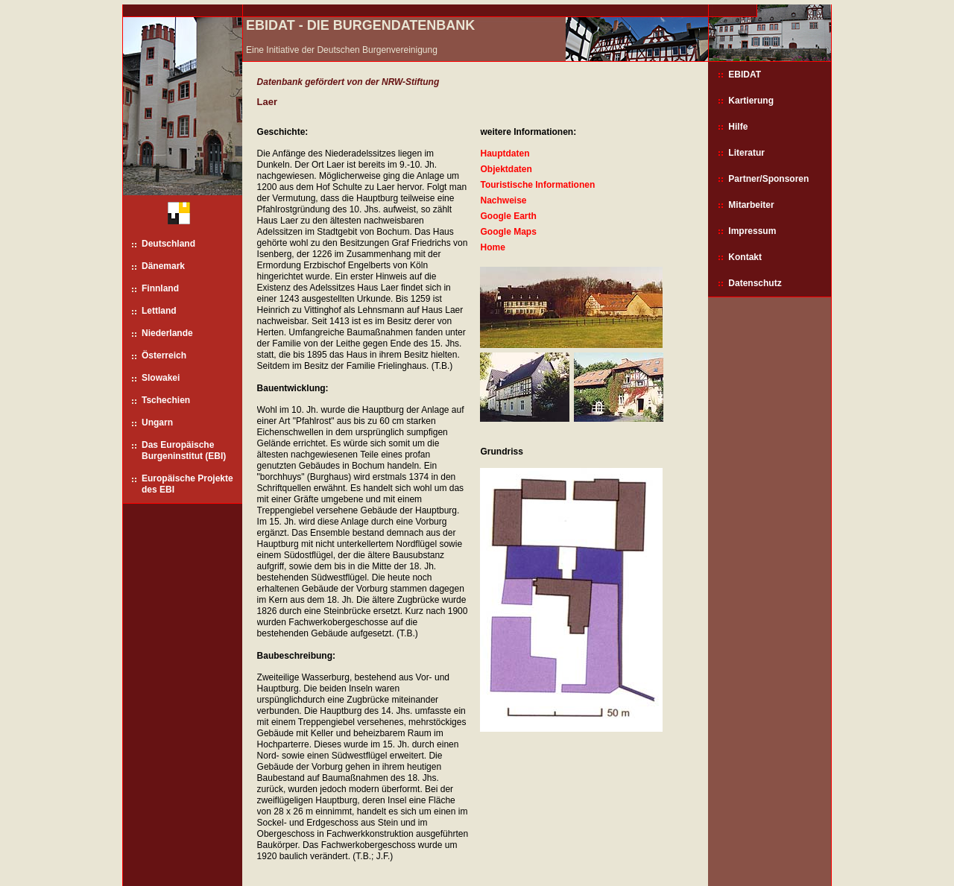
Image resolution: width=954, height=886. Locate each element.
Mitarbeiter (751, 205)
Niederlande (167, 333)
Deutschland (168, 243)
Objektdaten (505, 169)
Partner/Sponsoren (768, 179)
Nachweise (503, 200)
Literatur (746, 153)
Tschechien (166, 400)
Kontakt (745, 257)
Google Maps (508, 232)
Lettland (159, 311)
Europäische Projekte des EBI (187, 484)
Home (492, 247)
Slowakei (161, 378)
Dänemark (163, 266)
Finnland (160, 288)
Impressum (752, 231)
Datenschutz (754, 283)
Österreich (164, 355)
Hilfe (738, 126)
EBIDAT (744, 74)
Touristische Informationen (537, 185)
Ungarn (157, 422)
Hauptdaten (504, 153)
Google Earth (508, 216)
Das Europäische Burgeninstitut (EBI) (184, 450)
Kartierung (751, 100)
